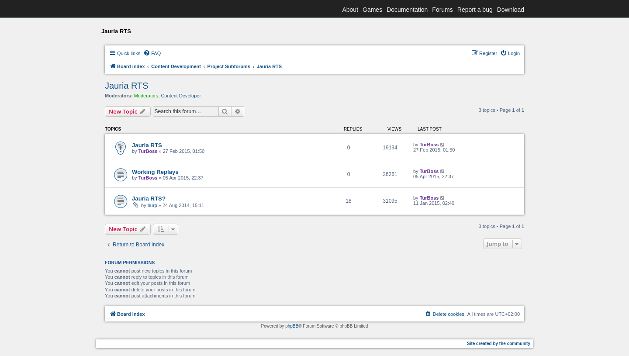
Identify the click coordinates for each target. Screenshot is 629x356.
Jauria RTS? (149, 198)
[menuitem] (152, 53)
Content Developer (181, 95)
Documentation (407, 9)
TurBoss (148, 151)
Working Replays (155, 172)
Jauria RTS (127, 85)
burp (152, 205)
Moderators (146, 95)
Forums (442, 9)
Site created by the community (498, 343)
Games (372, 9)
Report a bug (475, 9)
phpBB (291, 326)
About (350, 9)
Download (510, 9)
